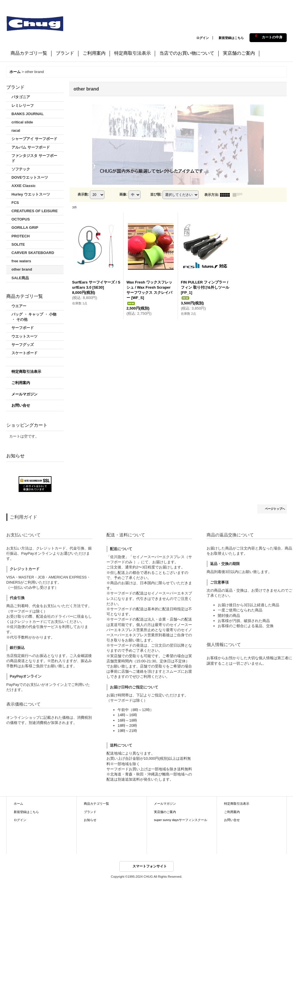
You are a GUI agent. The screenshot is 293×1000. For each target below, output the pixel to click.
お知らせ (90, 820)
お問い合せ (20, 405)
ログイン (202, 38)
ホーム (18, 803)
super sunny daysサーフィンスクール (180, 820)
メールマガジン (24, 394)
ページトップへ (275, 508)
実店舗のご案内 (165, 812)
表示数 (83, 194)
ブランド (90, 812)
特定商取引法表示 (26, 371)
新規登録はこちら (231, 38)
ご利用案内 (20, 383)
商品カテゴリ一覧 (96, 803)
